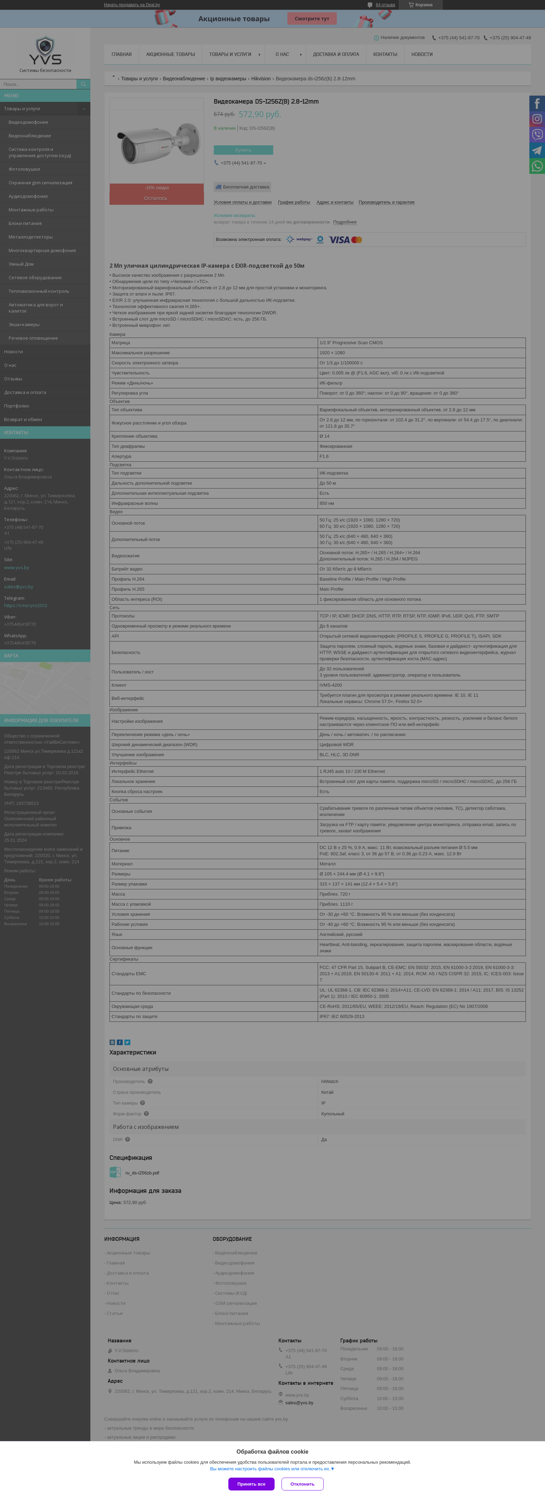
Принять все (251, 1484)
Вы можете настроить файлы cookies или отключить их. (270, 1468)
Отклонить (303, 1484)
